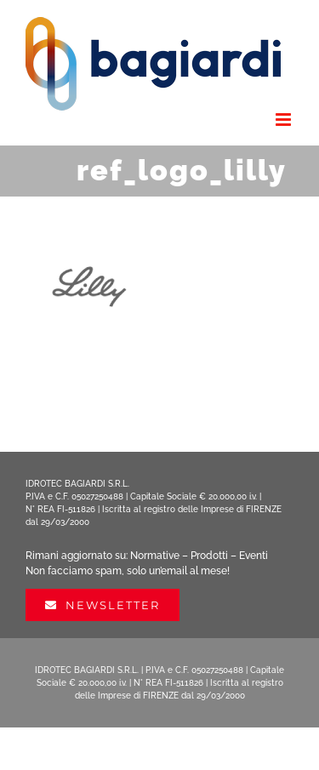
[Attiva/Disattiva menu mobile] (284, 119)
